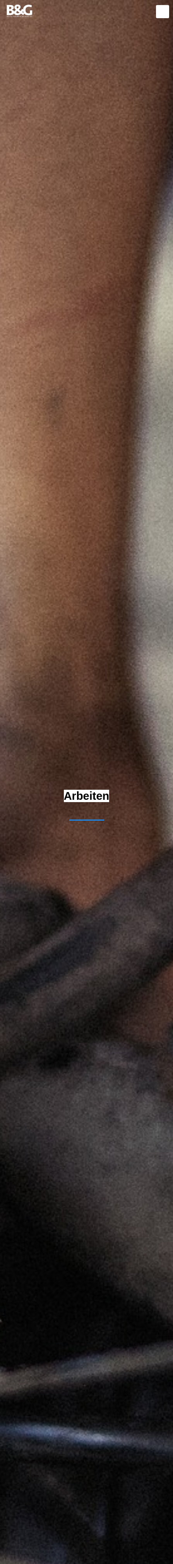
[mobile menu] (162, 11)
